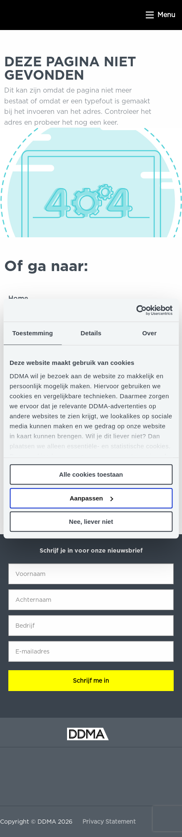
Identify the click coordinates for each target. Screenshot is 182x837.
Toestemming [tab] (32, 333)
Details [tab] (91, 333)
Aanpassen (91, 498)
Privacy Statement (109, 821)
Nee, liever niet (91, 521)
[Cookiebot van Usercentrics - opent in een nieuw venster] (136, 310)
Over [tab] (149, 333)
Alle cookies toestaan (91, 474)
